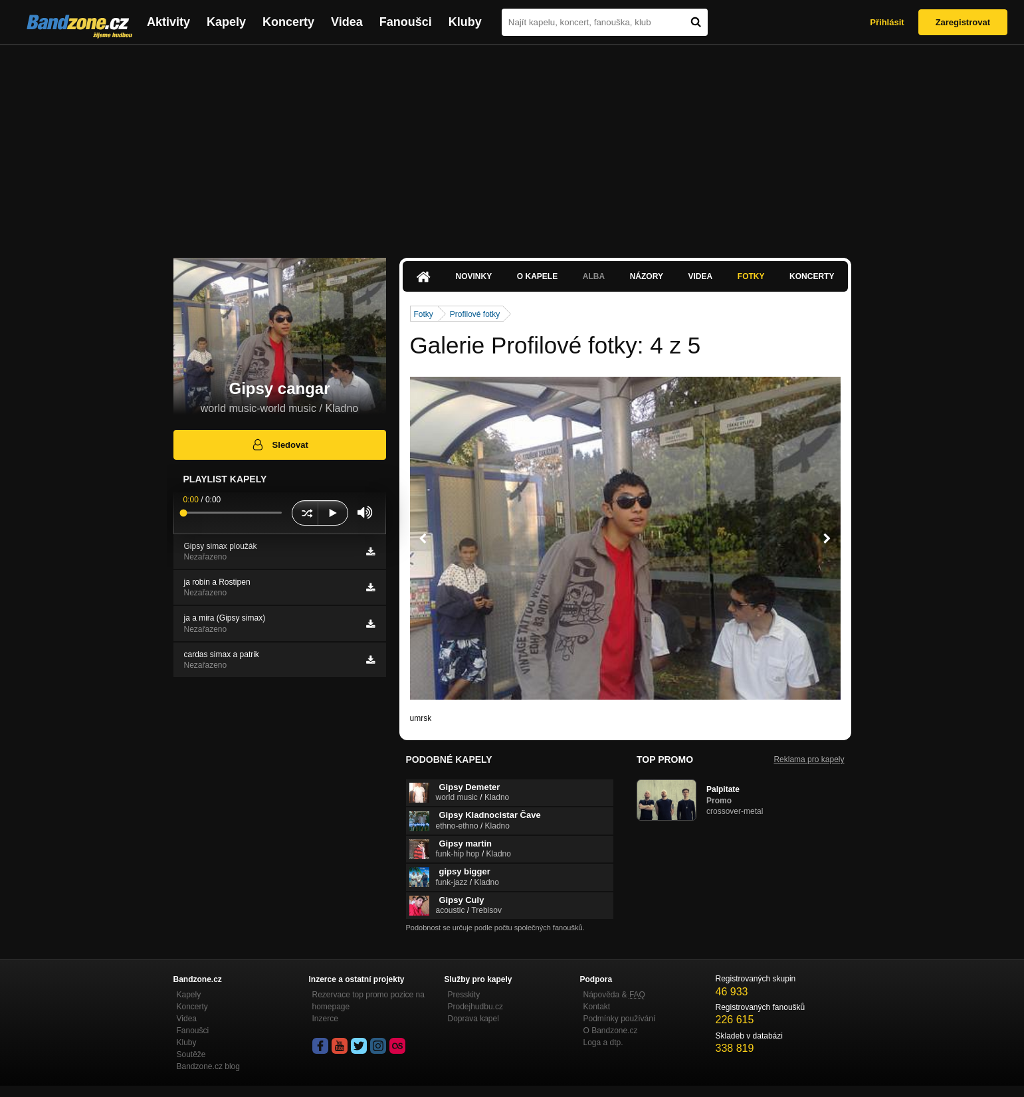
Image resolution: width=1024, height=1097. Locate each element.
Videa (347, 22)
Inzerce (325, 1018)
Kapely (226, 22)
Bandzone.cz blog (208, 1066)
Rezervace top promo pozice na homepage (368, 1000)
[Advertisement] (512, 145)
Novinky (474, 276)
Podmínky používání (619, 1018)
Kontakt (597, 1006)
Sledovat (279, 444)
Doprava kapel (473, 1018)
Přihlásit (887, 22)
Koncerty (288, 22)
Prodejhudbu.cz (475, 1006)
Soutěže (191, 1054)
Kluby (465, 22)
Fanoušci (405, 22)
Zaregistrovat (963, 22)
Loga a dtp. (603, 1042)
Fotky (751, 276)
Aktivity (168, 22)
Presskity (464, 994)
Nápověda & (614, 994)
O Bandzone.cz (610, 1030)
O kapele (537, 276)
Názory (646, 276)
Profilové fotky (475, 314)
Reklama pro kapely (808, 759)
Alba (594, 276)
